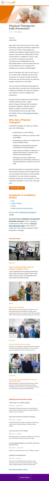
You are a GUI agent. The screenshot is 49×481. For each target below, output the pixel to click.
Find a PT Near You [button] (17, 188)
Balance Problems (17, 203)
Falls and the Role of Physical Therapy (22, 416)
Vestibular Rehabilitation (17, 455)
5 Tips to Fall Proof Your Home (19, 344)
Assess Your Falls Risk (16, 307)
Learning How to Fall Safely (18, 431)
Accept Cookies (24, 477)
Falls (13, 201)
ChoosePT (11, 31)
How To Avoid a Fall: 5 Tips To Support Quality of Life (21, 268)
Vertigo (14, 206)
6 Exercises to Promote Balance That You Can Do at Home (23, 380)
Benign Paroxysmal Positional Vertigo (22, 208)
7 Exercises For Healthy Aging (19, 402)
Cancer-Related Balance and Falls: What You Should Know (24, 444)
